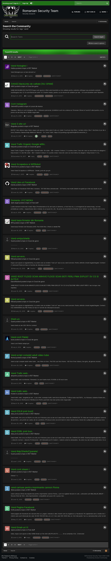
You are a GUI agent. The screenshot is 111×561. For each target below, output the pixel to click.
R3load (13, 259)
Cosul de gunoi (32, 86)
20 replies (28, 136)
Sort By (103, 57)
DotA (12, 510)
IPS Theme (5, 556)
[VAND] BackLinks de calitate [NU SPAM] (32, 84)
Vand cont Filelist (19, 337)
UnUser (13, 472)
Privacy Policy (13, 558)
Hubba (13, 68)
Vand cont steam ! (20, 469)
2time (13, 490)
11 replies (29, 403)
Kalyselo (14, 147)
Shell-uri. (15, 319)
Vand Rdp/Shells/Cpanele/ (24, 451)
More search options (96, 43)
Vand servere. (18, 256)
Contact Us (23, 558)
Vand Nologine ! (19, 65)
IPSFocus (14, 556)
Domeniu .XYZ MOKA (22, 200)
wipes (13, 530)
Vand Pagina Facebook (22, 507)
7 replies (29, 192)
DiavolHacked (16, 281)
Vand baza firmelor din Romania (27, 220)
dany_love (14, 414)
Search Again (99, 37)
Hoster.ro (14, 394)
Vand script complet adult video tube (30, 355)
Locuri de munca (36, 106)
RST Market (33, 68)
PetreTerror (15, 167)
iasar (12, 340)
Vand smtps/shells (20, 238)
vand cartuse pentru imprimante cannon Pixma (35, 487)
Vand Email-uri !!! (19, 527)
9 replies (31, 311)
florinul (13, 358)
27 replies (29, 230)
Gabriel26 (14, 106)
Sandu (13, 185)
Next (20, 57)
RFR (12, 223)
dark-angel (15, 203)
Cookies (32, 558)
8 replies (29, 76)
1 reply (31, 156)
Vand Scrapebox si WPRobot (26, 164)
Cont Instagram (19, 104)
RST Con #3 (91, 12)
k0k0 (13, 86)
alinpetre (14, 376)
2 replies (28, 116)
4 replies (27, 212)
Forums (77, 12)
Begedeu (14, 126)
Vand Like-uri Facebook (23, 182)
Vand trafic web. (19, 391)
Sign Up (25, 3)
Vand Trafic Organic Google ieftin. (28, 144)
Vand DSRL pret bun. (22, 431)
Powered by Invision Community (97, 558)
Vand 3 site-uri (18, 124)
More (103, 12)
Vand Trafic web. (19, 373)
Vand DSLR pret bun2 (22, 411)
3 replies (28, 96)
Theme (4, 558)
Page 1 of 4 (33, 57)
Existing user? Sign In (11, 3)
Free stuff (35, 203)
